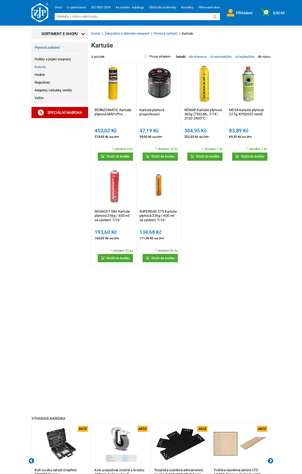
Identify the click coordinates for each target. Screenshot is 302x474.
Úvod (58, 7)
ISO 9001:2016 (101, 7)
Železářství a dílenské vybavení (127, 34)
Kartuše (40, 67)
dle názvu (264, 57)
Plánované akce (209, 7)
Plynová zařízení (47, 47)
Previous (31, 461)
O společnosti (76, 7)
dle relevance (198, 57)
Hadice (40, 75)
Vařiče (39, 98)
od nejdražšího (245, 57)
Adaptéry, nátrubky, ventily (53, 90)
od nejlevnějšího (221, 57)
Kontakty (187, 7)
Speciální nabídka (60, 112)
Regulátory (42, 82)
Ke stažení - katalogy (130, 7)
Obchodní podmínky (162, 7)
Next (270, 461)
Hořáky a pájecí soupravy (53, 59)
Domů (96, 34)
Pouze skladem (157, 56)
